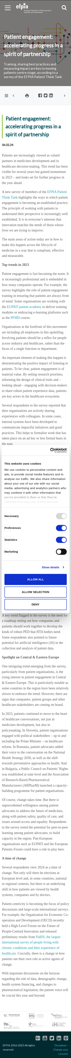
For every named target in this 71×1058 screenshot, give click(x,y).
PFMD (15, 318)
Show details (50, 567)
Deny (36, 604)
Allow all (35, 579)
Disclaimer (61, 1045)
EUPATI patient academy (24, 307)
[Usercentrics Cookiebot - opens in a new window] (50, 450)
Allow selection (35, 592)
